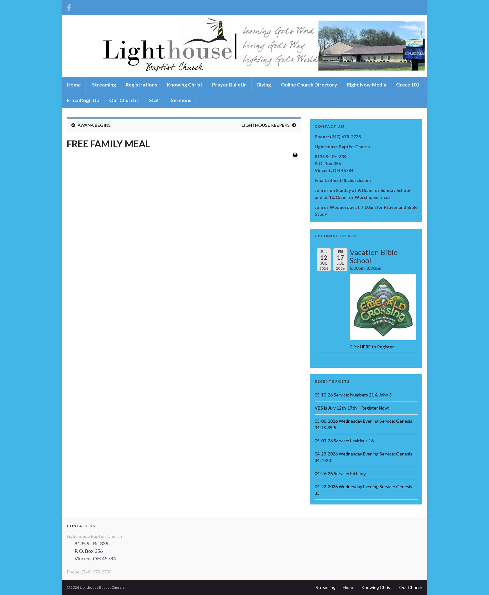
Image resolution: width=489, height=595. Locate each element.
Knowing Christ (184, 84)
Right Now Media (366, 84)
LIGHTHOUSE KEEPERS (266, 125)
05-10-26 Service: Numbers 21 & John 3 (353, 394)
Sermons (181, 100)
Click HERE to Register (372, 346)
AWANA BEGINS (94, 125)
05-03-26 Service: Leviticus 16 (344, 440)
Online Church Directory (309, 84)
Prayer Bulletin (229, 84)
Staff (155, 100)
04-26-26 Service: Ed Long (340, 473)
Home (74, 84)
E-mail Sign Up (83, 100)
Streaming (103, 84)
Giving (263, 84)
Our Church (124, 100)
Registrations (141, 84)
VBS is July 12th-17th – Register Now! (352, 408)
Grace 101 (407, 84)
